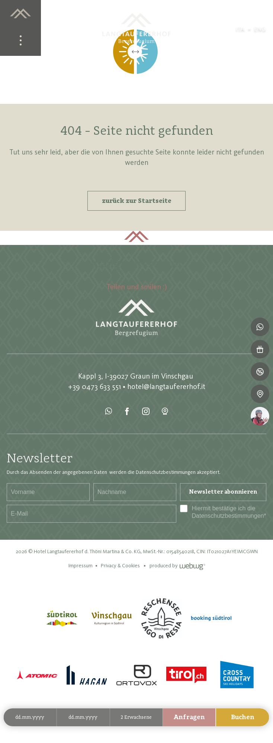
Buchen (242, 717)
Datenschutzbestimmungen (228, 516)
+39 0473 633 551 (94, 386)
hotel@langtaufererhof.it (166, 386)
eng (260, 28)
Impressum (80, 565)
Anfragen (189, 717)
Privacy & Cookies (120, 565)
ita (240, 28)
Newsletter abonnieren (223, 492)
